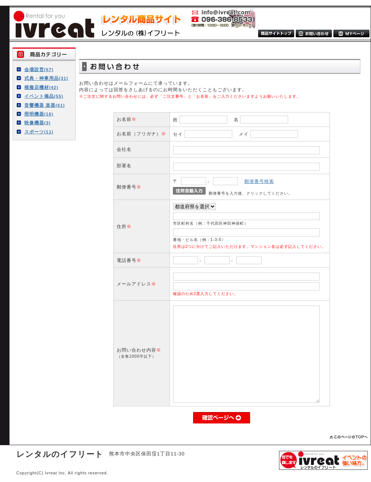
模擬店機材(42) (41, 87)
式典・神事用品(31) (46, 78)
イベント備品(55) (43, 96)
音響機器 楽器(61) (44, 105)
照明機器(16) (39, 113)
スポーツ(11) (39, 131)
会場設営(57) (39, 69)
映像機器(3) (37, 122)
